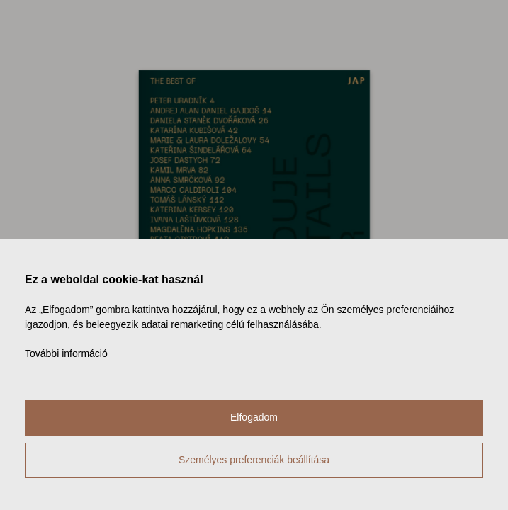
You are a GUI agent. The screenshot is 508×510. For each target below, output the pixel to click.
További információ (66, 353)
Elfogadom (254, 417)
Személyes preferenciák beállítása (254, 459)
